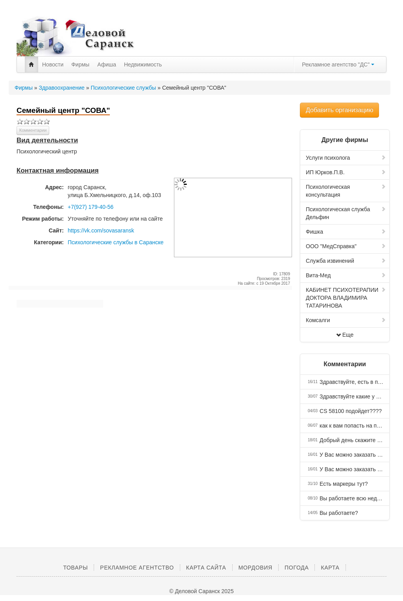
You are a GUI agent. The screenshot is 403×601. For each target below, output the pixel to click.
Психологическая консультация (346, 191)
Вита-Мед (346, 275)
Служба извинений (346, 261)
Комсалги (346, 320)
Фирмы (80, 64)
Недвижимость (143, 64)
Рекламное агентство (137, 567)
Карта (330, 567)
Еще (345, 335)
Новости (52, 64)
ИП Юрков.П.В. (346, 172)
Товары (75, 567)
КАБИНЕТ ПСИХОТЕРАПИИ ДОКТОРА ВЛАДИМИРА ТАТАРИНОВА (346, 298)
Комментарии (32, 130)
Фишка (346, 232)
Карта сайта (206, 567)
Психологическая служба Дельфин (346, 213)
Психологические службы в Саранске (116, 242)
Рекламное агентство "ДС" (338, 64)
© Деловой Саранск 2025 (201, 591)
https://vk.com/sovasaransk (101, 230)
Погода (297, 567)
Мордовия (255, 567)
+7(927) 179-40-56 (90, 207)
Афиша (106, 64)
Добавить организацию (339, 110)
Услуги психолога (346, 158)
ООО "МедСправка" (346, 246)
